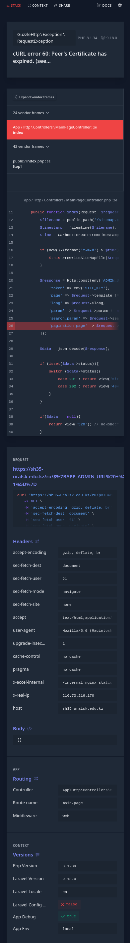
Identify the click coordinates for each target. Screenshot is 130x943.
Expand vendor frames (34, 97)
